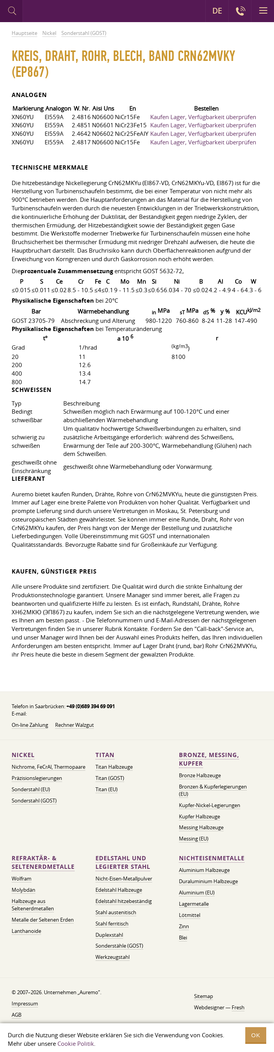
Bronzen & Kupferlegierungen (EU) (213, 790)
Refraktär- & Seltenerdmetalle (43, 862)
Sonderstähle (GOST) (119, 945)
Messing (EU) (193, 838)
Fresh (238, 1007)
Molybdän (23, 889)
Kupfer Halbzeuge (199, 816)
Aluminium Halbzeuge (204, 870)
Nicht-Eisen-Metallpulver (123, 878)
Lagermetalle (194, 903)
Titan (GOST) (109, 778)
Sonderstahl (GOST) (34, 800)
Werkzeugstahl (112, 956)
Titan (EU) (106, 789)
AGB (16, 1014)
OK (255, 1035)
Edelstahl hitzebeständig (123, 901)
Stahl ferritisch (111, 923)
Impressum (25, 1003)
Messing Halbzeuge (201, 827)
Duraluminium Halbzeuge (208, 881)
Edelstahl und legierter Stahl (122, 862)
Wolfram (21, 878)
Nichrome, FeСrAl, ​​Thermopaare (48, 766)
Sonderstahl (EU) (31, 789)
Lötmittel (189, 915)
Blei (183, 937)
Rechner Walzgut (74, 724)
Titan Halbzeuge (114, 766)
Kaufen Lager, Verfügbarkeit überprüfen (203, 117)
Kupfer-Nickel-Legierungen (209, 805)
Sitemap (203, 996)
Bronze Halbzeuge (200, 775)
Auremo (55, 12)
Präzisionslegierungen (37, 778)
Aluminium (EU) (197, 892)
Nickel (23, 755)
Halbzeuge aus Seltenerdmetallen (33, 905)
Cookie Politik (75, 1043)
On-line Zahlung (30, 724)
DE (217, 11)
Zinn (184, 926)
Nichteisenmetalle (212, 858)
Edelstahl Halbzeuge (118, 889)
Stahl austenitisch (115, 912)
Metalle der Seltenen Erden (43, 919)
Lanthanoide (26, 930)
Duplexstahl (109, 934)
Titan (104, 755)
